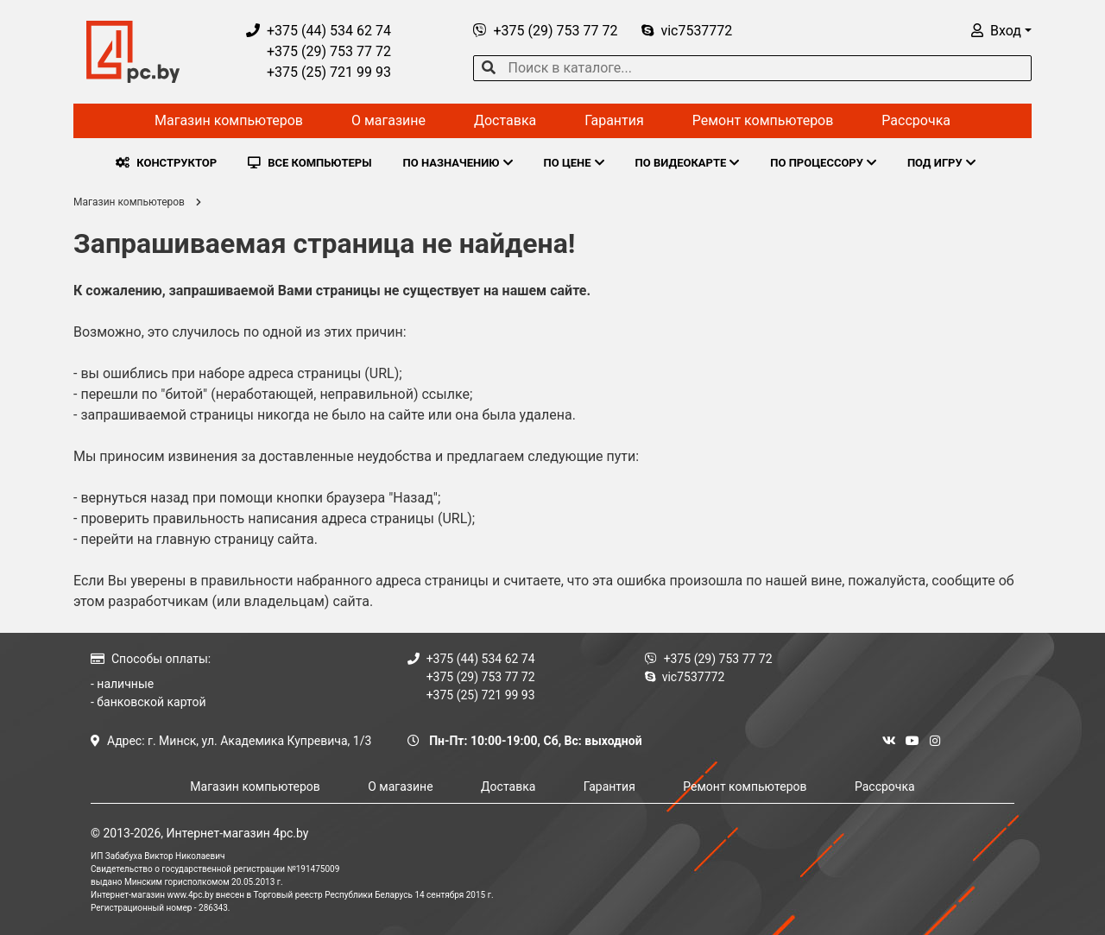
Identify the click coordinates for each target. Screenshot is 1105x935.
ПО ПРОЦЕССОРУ (823, 162)
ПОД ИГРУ (941, 162)
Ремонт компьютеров (763, 120)
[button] (1001, 30)
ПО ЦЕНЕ (574, 162)
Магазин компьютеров (229, 120)
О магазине (388, 120)
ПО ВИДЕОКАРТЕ (687, 162)
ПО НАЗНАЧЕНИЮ (458, 162)
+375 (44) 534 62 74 (318, 30)
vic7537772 (686, 30)
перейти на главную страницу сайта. (199, 539)
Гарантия (614, 120)
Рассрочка (915, 120)
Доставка (505, 120)
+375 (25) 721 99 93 (318, 72)
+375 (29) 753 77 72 (318, 51)
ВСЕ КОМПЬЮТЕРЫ (309, 162)
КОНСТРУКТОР (166, 162)
